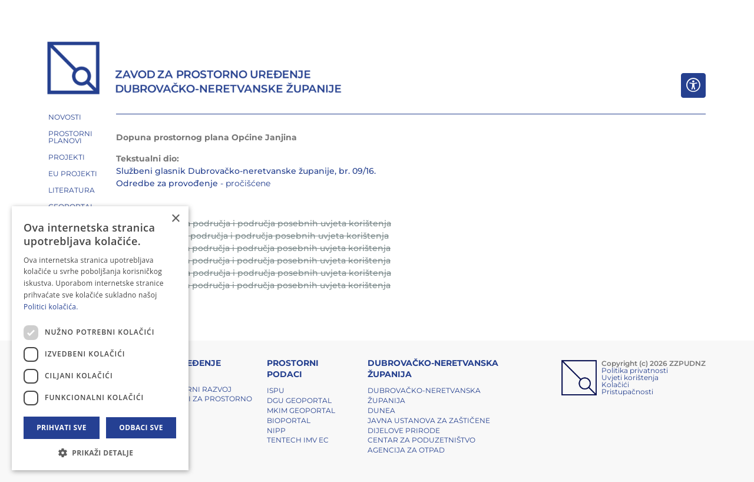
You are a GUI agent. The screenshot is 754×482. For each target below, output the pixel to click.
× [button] (175, 218)
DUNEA (381, 410)
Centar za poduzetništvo (421, 439)
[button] (100, 452)
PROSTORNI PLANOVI (70, 137)
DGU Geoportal (299, 400)
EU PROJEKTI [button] (72, 173)
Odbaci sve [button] (141, 427)
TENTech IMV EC (298, 439)
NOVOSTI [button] (64, 117)
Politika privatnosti (634, 370)
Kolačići (615, 384)
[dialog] (100, 338)
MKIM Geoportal (301, 410)
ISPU (276, 390)
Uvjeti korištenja (630, 377)
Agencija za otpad (406, 449)
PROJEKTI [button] (66, 157)
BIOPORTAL (288, 420)
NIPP (276, 430)
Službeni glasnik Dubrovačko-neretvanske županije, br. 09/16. (246, 171)
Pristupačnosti (627, 391)
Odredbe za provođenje (167, 183)
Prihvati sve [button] (62, 427)
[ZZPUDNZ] (194, 69)
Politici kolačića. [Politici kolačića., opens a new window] (51, 307)
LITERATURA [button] (71, 190)
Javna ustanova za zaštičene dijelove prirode (429, 425)
